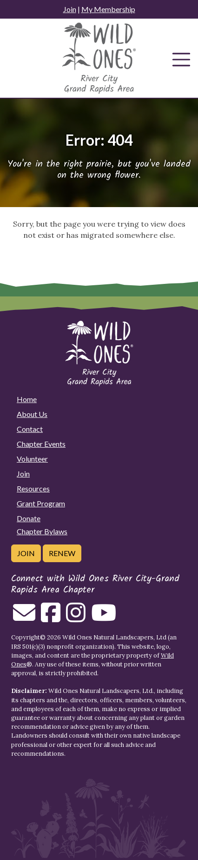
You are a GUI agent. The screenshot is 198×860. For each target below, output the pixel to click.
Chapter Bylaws (42, 531)
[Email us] (24, 618)
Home (27, 399)
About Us (32, 414)
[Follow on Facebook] (50, 618)
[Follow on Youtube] (103, 618)
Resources (33, 488)
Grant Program (41, 503)
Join (69, 9)
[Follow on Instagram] (75, 618)
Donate (28, 518)
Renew (62, 553)
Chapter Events (41, 443)
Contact (30, 428)
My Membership (108, 9)
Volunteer (32, 458)
